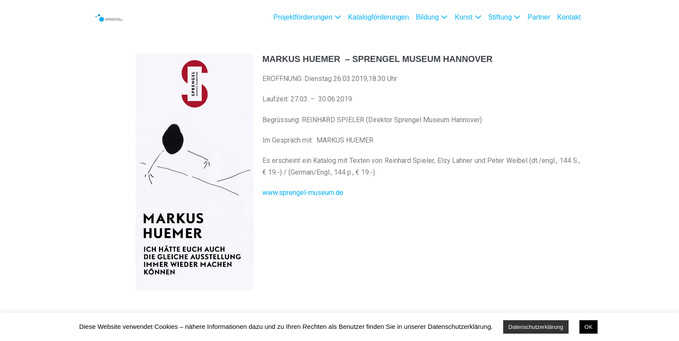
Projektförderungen (307, 17)
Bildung (432, 17)
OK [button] (589, 327)
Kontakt (569, 17)
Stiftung (504, 17)
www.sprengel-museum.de (302, 192)
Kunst (468, 17)
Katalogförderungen (378, 17)
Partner (538, 17)
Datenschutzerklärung (535, 327)
